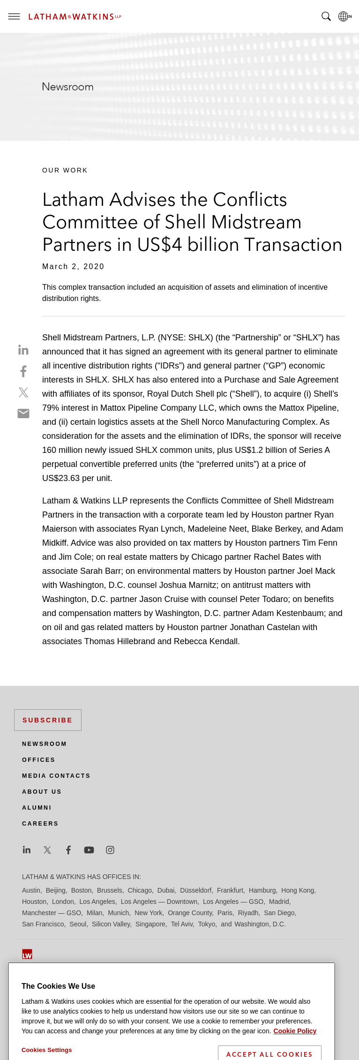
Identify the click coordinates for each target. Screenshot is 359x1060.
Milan (94, 913)
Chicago (140, 890)
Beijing (56, 890)
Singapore (150, 924)
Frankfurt (230, 890)
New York (148, 913)
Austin (31, 890)
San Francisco (43, 924)
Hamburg (262, 890)
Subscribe (47, 720)
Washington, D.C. (259, 924)
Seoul (77, 924)
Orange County (190, 913)
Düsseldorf (195, 890)
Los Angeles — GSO (233, 901)
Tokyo (207, 924)
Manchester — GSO (51, 913)
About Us (42, 792)
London (63, 901)
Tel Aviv (182, 924)
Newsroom (44, 744)
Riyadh (248, 913)
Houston (34, 901)
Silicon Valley (111, 924)
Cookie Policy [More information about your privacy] (295, 1051)
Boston (81, 890)
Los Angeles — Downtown (159, 901)
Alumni (37, 807)
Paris (224, 913)
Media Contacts (56, 776)
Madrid (279, 901)
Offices (39, 760)
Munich (118, 913)
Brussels (109, 890)
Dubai (166, 890)
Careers (40, 823)
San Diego (279, 913)
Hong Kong (297, 890)
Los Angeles (97, 901)
